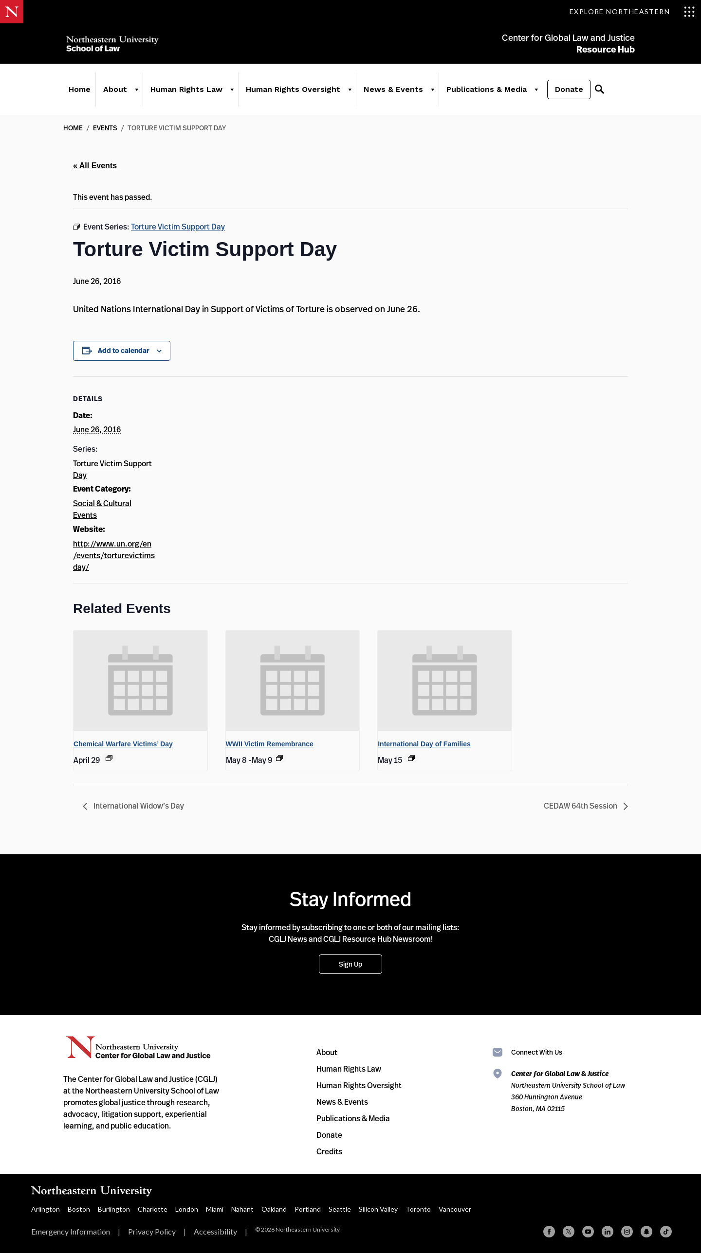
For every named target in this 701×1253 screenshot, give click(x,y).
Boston (79, 1209)
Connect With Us (536, 1052)
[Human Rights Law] (229, 93)
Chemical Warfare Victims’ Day (123, 744)
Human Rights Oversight (290, 93)
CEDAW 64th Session (581, 805)
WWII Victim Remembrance (270, 744)
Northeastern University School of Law (114, 44)
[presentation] (140, 681)
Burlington (114, 1209)
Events (105, 127)
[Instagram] (627, 1231)
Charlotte (152, 1209)
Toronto (418, 1209)
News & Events (390, 93)
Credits (329, 1151)
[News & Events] (429, 93)
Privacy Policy (152, 1231)
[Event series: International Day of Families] (411, 758)
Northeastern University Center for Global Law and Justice (138, 1047)
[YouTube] (588, 1231)
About (112, 93)
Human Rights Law (184, 93)
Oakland (274, 1209)
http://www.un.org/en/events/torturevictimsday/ (114, 555)
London (186, 1209)
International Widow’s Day (138, 805)
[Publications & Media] (532, 93)
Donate (566, 93)
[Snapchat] (646, 1231)
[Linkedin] (607, 1231)
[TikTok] (666, 1231)
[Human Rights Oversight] (346, 93)
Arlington (45, 1209)
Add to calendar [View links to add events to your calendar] (123, 350)
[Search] (596, 93)
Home (77, 93)
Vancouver (455, 1209)
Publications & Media (483, 93)
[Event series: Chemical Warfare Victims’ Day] (109, 758)
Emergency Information (70, 1231)
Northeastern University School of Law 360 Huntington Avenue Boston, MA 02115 (568, 1091)
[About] (133, 93)
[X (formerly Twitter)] (568, 1231)
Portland (308, 1209)
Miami (214, 1209)
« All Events (95, 165)
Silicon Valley (378, 1209)
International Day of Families (424, 744)
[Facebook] (549, 1231)
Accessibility (215, 1231)
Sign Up (350, 964)
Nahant (242, 1209)
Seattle (340, 1209)
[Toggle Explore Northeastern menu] (632, 11)
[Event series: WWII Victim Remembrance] (279, 758)
